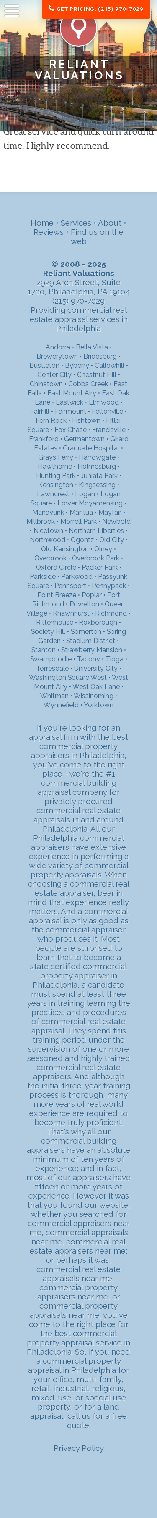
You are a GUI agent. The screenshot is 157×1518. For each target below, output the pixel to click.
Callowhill (109, 365)
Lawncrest (53, 494)
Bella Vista (92, 347)
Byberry (77, 365)
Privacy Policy (79, 1448)
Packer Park (100, 567)
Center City (54, 375)
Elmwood (104, 402)
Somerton (86, 632)
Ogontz (82, 540)
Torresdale (52, 668)
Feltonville (107, 411)
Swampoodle (51, 659)
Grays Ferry (55, 457)
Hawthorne (55, 466)
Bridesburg (100, 356)
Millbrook (40, 521)
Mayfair (109, 512)
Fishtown (86, 421)
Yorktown (98, 705)
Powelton (84, 604)
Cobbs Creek (88, 384)
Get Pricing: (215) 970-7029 (96, 9)
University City (96, 668)
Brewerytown (57, 356)
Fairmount (70, 411)
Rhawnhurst (71, 613)
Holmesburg (96, 466)
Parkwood (77, 577)
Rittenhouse (54, 622)
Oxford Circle (56, 567)
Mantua (81, 512)
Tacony (88, 659)
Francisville (109, 430)
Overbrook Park (95, 558)
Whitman (54, 696)
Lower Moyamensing (90, 503)
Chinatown (46, 384)
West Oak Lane (96, 687)
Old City (111, 540)
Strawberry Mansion (91, 650)
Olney (103, 549)
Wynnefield (61, 705)
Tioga (115, 659)
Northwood (47, 540)
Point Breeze (56, 595)
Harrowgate (97, 457)
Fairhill (39, 411)
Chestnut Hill (96, 375)
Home (42, 222)
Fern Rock (51, 421)
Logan (85, 494)
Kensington (55, 485)
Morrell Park (78, 521)
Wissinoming (93, 696)
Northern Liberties (96, 531)
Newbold (116, 521)
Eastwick (69, 402)
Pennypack (109, 586)
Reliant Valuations (79, 70)
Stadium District (90, 641)
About (109, 222)
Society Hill (48, 632)
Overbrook (50, 558)
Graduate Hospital (91, 448)
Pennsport (70, 586)
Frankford (44, 439)
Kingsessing (97, 485)
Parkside (43, 577)
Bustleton (44, 365)
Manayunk (48, 512)
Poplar (92, 595)
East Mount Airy (71, 393)
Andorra (58, 347)
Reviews (48, 231)
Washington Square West (68, 677)
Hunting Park (55, 476)
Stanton (43, 650)
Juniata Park (99, 476)
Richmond (111, 613)
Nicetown (48, 531)
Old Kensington (65, 549)
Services (76, 222)
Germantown (84, 439)
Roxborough (98, 622)
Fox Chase (70, 430)
